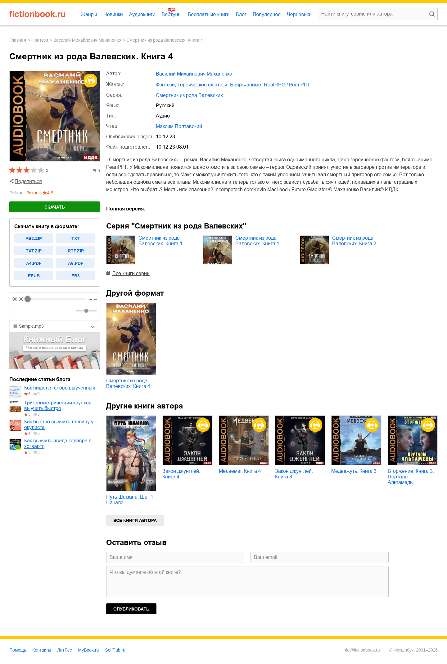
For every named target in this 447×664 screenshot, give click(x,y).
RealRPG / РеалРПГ (287, 84)
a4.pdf (34, 263)
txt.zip (34, 250)
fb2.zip (33, 238)
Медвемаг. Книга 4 (240, 471)
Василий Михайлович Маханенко (87, 40)
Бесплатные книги (209, 14)
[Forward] (45, 311)
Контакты (41, 650)
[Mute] (70, 311)
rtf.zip (76, 250)
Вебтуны (171, 14)
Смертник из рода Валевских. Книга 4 (128, 383)
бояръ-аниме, (246, 84)
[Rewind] (18, 311)
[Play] (32, 311)
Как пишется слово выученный (59, 387)
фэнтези (39, 40)
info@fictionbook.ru (361, 650)
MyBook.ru (88, 650)
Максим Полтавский (179, 126)
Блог (241, 14)
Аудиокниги (142, 14)
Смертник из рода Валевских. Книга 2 (354, 240)
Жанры (89, 14)
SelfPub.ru (115, 650)
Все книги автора (135, 520)
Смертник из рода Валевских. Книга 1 (160, 240)
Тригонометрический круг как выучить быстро (57, 405)
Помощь (17, 650)
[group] (54, 306)
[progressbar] (57, 299)
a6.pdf (76, 263)
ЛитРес (64, 650)
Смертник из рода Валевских (189, 95)
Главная (17, 40)
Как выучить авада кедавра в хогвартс (58, 443)
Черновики (299, 14)
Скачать (54, 207)
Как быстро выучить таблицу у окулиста (58, 424)
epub (34, 275)
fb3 (75, 275)
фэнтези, (166, 84)
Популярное (267, 14)
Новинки (113, 14)
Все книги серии (131, 273)
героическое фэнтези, (203, 84)
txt (75, 238)
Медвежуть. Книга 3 (354, 471)
